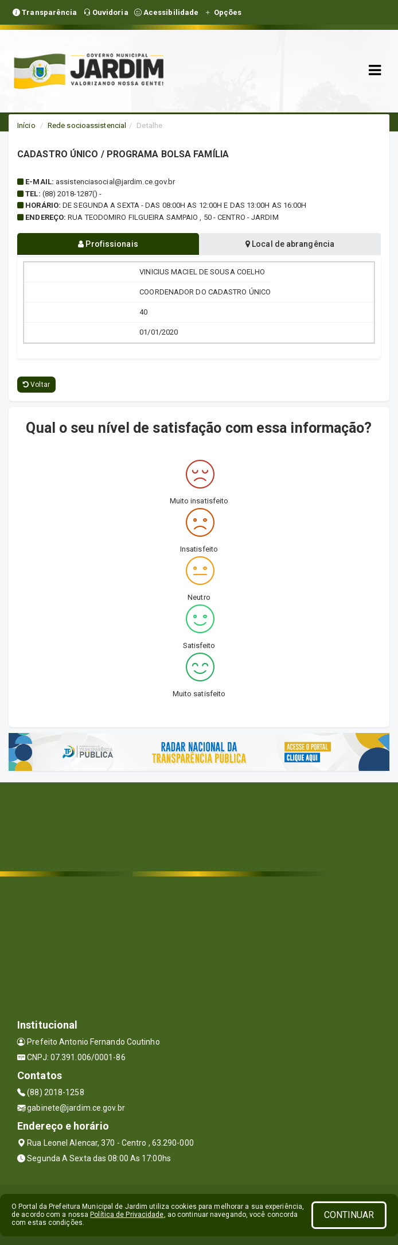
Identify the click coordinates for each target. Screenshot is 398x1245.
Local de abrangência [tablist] (289, 244)
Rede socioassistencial (87, 125)
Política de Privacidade (126, 1215)
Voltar (36, 385)
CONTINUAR (349, 1214)
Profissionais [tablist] (108, 244)
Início (26, 125)
